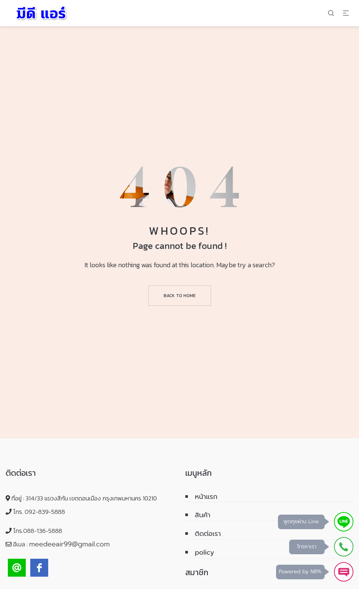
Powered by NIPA (300, 572)
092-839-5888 (45, 512)
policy (204, 552)
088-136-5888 (42, 531)
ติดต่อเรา (208, 533)
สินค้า (203, 515)
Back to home (180, 295)
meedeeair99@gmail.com (69, 544)
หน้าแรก (206, 496)
